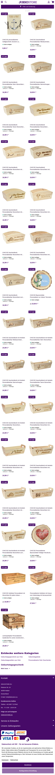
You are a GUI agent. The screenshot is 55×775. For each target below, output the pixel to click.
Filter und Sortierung (27, 6)
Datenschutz (14, 760)
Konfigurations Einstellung (28, 771)
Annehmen (28, 765)
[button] (49, 2)
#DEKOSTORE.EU (7, 715)
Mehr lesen (5, 668)
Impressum (5, 760)
